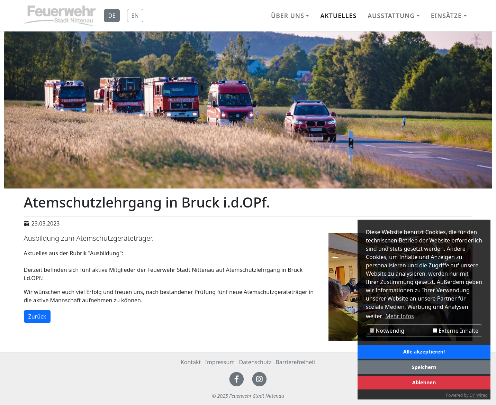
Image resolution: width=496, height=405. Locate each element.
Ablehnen (424, 382)
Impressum (220, 362)
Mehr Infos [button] (399, 316)
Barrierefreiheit (295, 362)
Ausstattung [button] (391, 15)
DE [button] (112, 15)
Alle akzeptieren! (424, 351)
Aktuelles (338, 15)
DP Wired (479, 395)
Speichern (424, 367)
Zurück (37, 316)
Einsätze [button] (446, 15)
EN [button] (135, 15)
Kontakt (191, 362)
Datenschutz (255, 362)
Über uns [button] (287, 15)
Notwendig (387, 330)
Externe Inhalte (455, 330)
